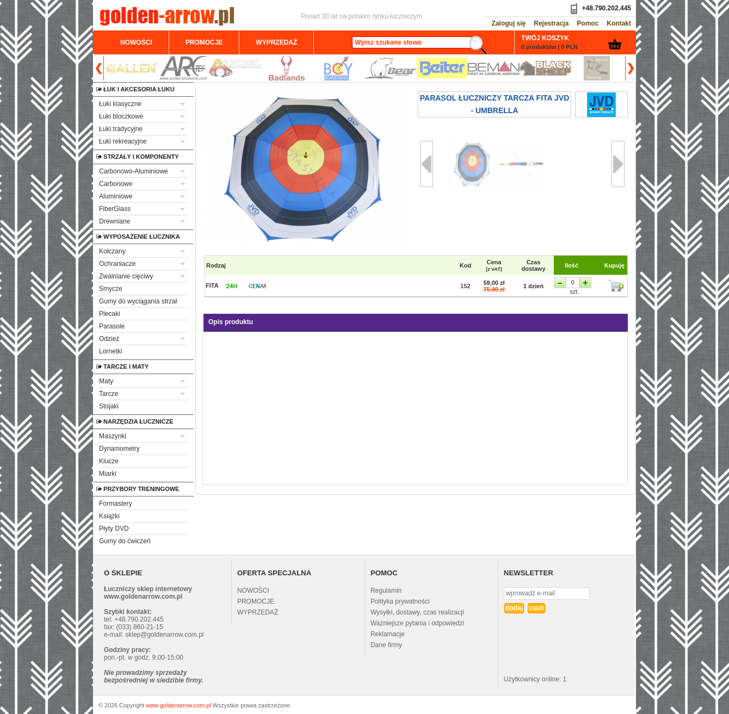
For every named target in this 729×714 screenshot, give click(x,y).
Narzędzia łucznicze (111, 421)
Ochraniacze (117, 264)
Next (629, 68)
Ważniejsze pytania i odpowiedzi (417, 623)
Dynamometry (119, 448)
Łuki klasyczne (120, 104)
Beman (494, 68)
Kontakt (619, 23)
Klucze (109, 461)
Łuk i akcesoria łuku (111, 89)
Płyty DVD (114, 528)
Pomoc (587, 23)
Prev (99, 68)
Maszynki (112, 436)
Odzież (109, 339)
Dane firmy (386, 645)
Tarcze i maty (111, 366)
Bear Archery (390, 68)
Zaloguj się (509, 23)
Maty (106, 381)
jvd (601, 104)
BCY (338, 68)
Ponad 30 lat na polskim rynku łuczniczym (361, 16)
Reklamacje (387, 634)
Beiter (442, 68)
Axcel (235, 68)
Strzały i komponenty (111, 156)
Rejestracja (551, 23)
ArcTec (183, 68)
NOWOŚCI (253, 590)
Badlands (287, 68)
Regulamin (385, 590)
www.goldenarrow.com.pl (178, 705)
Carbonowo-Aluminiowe (133, 171)
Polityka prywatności (400, 601)
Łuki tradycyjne (121, 129)
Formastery (115, 503)
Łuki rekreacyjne (122, 141)
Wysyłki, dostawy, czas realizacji (417, 612)
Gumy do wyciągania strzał (138, 301)
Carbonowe (115, 184)
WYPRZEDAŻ (257, 612)
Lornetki (110, 351)
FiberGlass (115, 209)
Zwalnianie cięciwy (126, 276)
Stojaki (109, 406)
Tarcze (108, 394)
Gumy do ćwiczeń (125, 541)
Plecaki (109, 314)
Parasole (112, 326)
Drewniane (114, 221)
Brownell (597, 68)
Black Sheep (545, 68)
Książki (109, 516)
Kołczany (112, 251)
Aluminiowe (115, 196)
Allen (132, 68)
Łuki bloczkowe (121, 116)
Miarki (107, 473)
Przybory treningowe (111, 489)
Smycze (110, 289)
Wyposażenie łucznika (111, 236)
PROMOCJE (255, 601)
